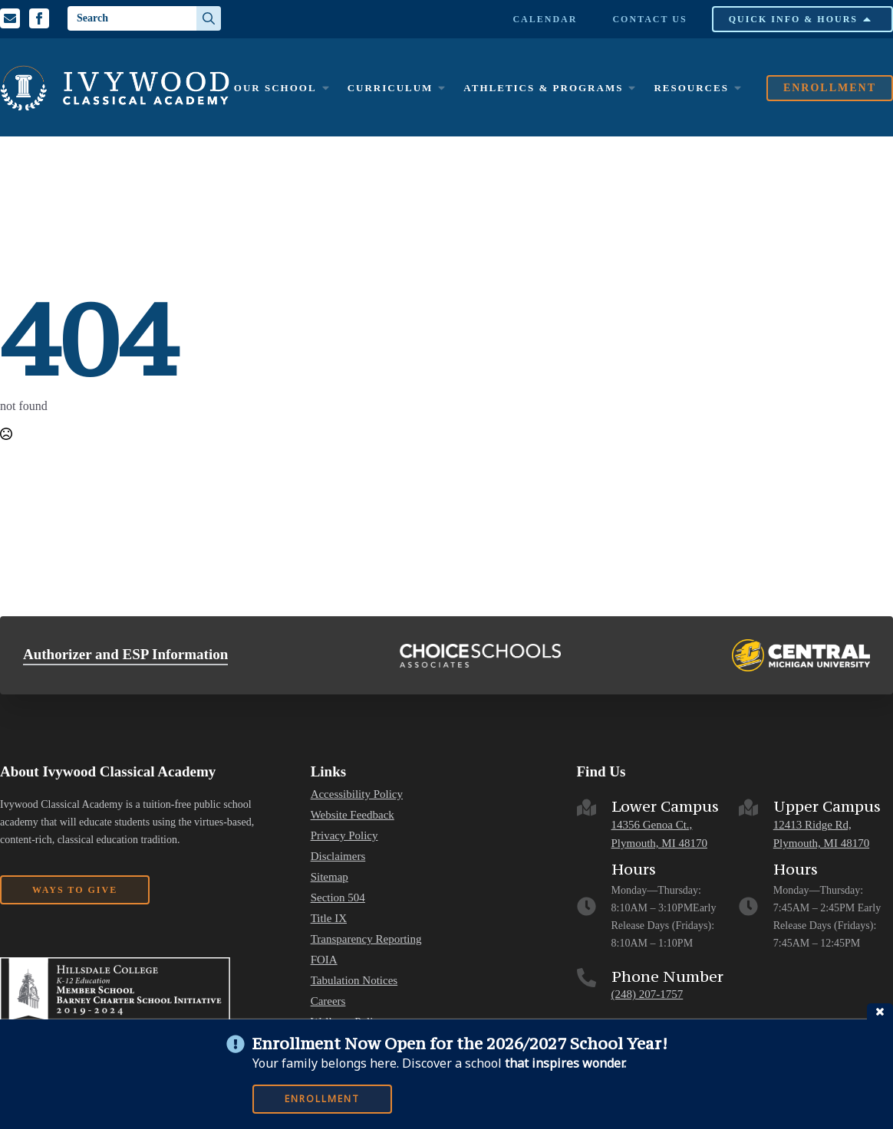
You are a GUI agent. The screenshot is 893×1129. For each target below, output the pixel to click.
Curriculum (390, 88)
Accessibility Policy (357, 794)
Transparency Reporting (366, 939)
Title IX (329, 918)
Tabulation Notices (354, 980)
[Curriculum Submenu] (441, 87)
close (880, 1011)
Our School (275, 88)
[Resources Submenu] (737, 87)
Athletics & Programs (543, 88)
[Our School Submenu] (325, 87)
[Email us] (10, 18)
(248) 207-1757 (647, 994)
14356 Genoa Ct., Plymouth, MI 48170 (659, 834)
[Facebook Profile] (39, 18)
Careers (328, 1001)
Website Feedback (352, 815)
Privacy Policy (344, 836)
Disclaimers (338, 856)
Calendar (544, 19)
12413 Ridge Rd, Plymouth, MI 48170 (821, 834)
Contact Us (649, 19)
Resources (691, 88)
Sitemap (329, 877)
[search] (208, 18)
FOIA (324, 960)
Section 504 (338, 898)
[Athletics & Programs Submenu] (631, 87)
